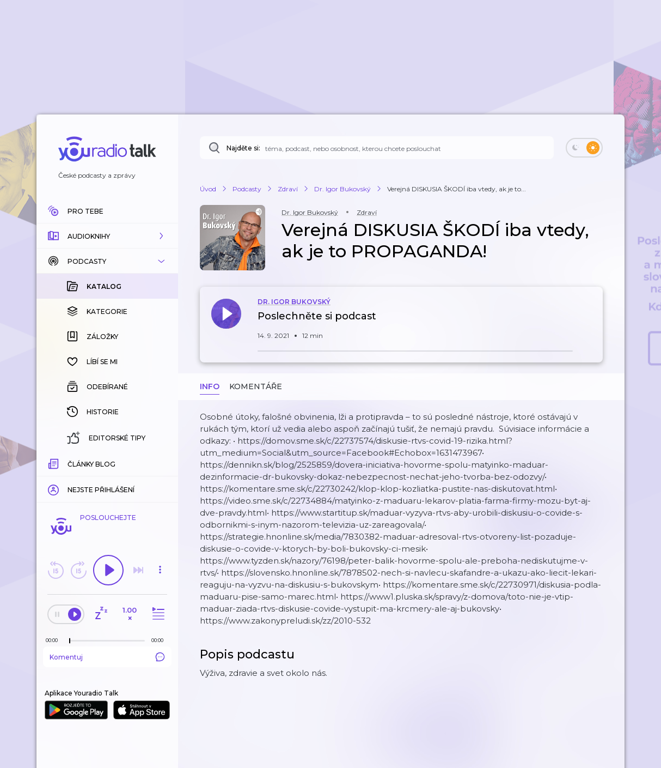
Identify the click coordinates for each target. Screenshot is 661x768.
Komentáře (255, 386)
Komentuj (107, 657)
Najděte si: (243, 148)
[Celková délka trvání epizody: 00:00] (160, 640)
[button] (107, 236)
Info (209, 386)
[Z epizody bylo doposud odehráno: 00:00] (54, 640)
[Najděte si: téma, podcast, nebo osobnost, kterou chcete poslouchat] (377, 147)
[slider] (69, 641)
